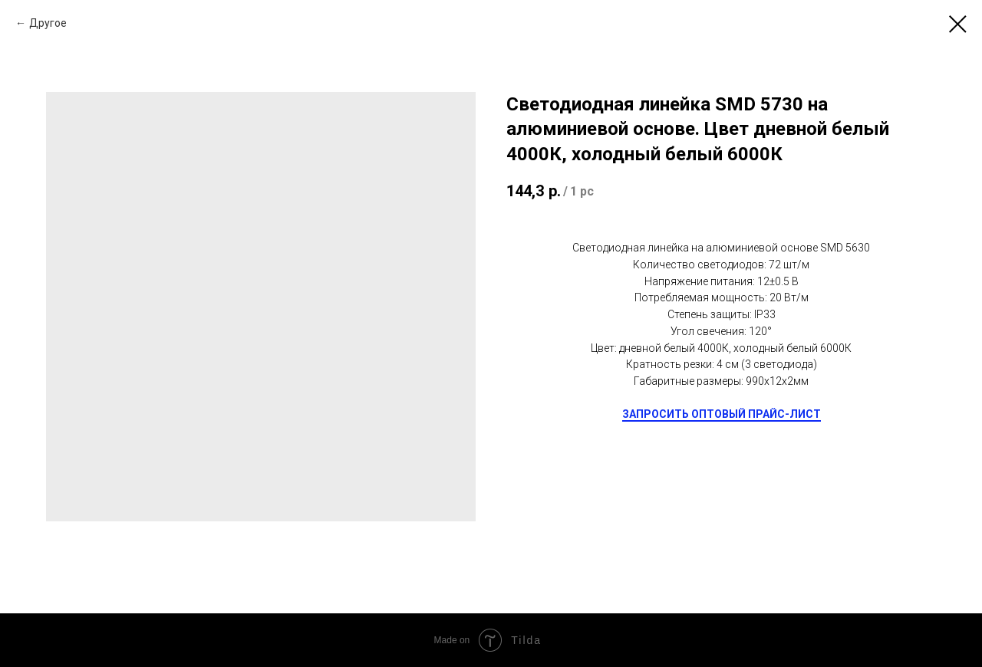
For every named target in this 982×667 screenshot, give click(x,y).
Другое (48, 23)
